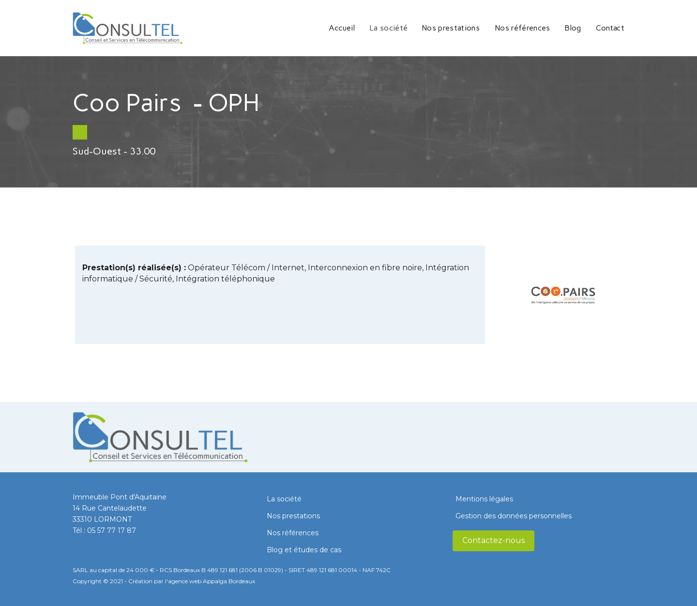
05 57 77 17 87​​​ (111, 530)
